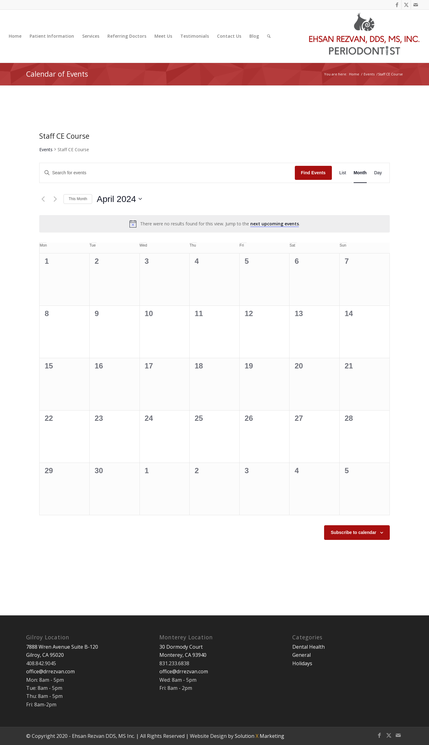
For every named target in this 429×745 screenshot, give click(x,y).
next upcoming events (274, 224)
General (301, 654)
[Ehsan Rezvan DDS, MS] (365, 36)
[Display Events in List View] (342, 173)
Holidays (302, 663)
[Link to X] (406, 4)
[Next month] (55, 199)
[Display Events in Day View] (378, 173)
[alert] (214, 224)
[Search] (269, 36)
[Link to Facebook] (396, 4)
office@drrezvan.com (50, 671)
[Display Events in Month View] (360, 173)
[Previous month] (43, 199)
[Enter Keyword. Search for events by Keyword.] (167, 173)
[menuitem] (15, 36)
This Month (77, 199)
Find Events (313, 172)
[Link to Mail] (415, 4)
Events (46, 149)
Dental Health (308, 646)
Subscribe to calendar (353, 532)
